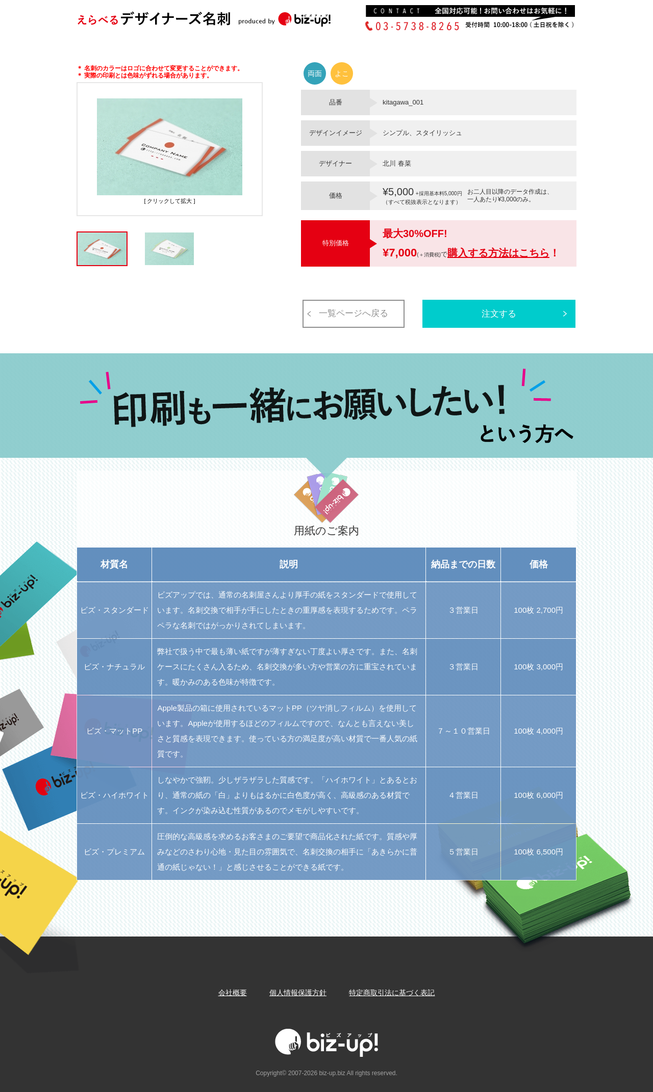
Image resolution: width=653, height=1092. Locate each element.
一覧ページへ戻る (353, 313)
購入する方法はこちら (498, 252)
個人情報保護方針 (297, 993)
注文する (499, 314)
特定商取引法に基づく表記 (392, 993)
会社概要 (232, 993)
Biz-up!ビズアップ (219, 22)
